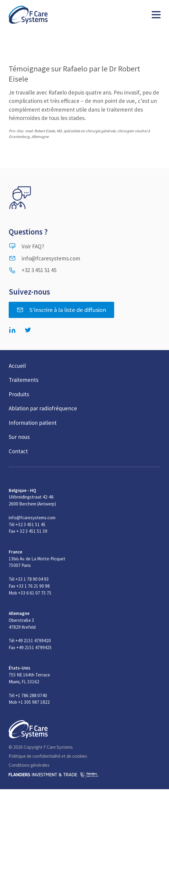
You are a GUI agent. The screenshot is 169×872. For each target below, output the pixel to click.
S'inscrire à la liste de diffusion (61, 310)
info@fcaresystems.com (44, 258)
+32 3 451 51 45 (32, 270)
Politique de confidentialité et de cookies (48, 756)
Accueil (17, 365)
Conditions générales (29, 765)
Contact (18, 451)
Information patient (33, 422)
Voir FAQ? (26, 246)
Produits (19, 394)
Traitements (23, 379)
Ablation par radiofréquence (43, 408)
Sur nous (19, 436)
